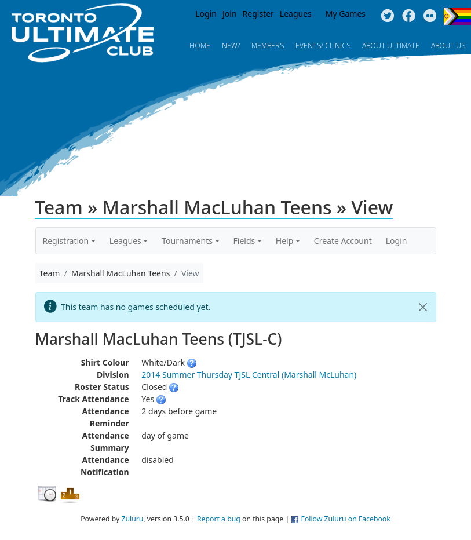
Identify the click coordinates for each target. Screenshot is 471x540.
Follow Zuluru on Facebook (345, 519)
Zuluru (132, 519)
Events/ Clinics (322, 45)
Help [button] (285, 240)
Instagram (430, 16)
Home (199, 45)
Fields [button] (244, 240)
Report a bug (218, 519)
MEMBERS (267, 45)
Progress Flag (457, 16)
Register (258, 13)
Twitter (387, 16)
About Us (448, 45)
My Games (346, 13)
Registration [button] (66, 240)
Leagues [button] (125, 240)
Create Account (343, 240)
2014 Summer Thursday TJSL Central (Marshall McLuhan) (248, 374)
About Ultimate (390, 45)
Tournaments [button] (187, 240)
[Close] (423, 307)
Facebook (409, 16)
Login (206, 13)
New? (231, 45)
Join (229, 13)
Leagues (296, 13)
